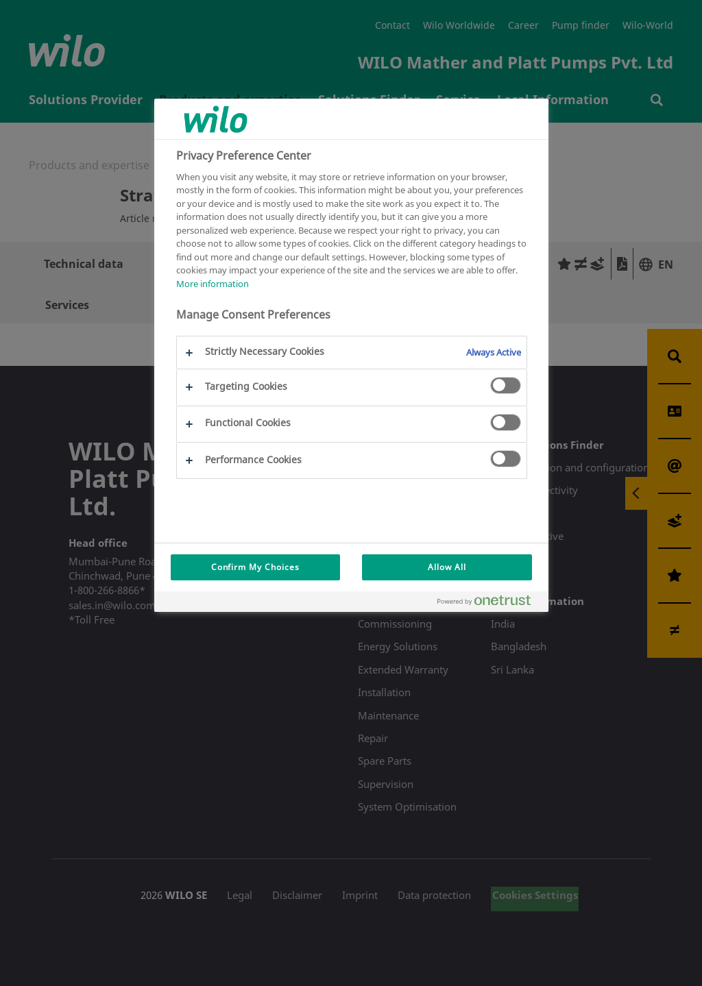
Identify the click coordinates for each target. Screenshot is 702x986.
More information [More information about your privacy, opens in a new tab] (212, 284)
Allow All (447, 567)
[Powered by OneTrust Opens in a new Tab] (489, 603)
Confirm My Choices (255, 567)
